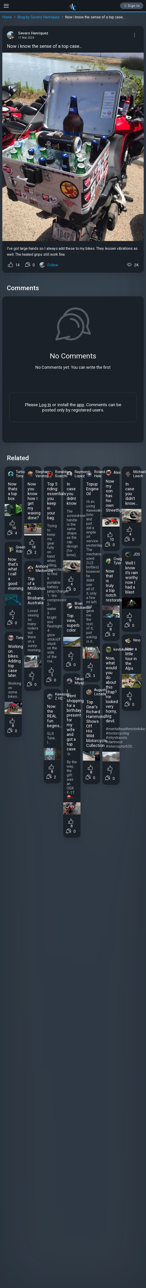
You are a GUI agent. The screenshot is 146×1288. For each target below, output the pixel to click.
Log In (45, 404)
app (80, 404)
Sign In (131, 6)
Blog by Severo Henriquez (38, 17)
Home (7, 17)
